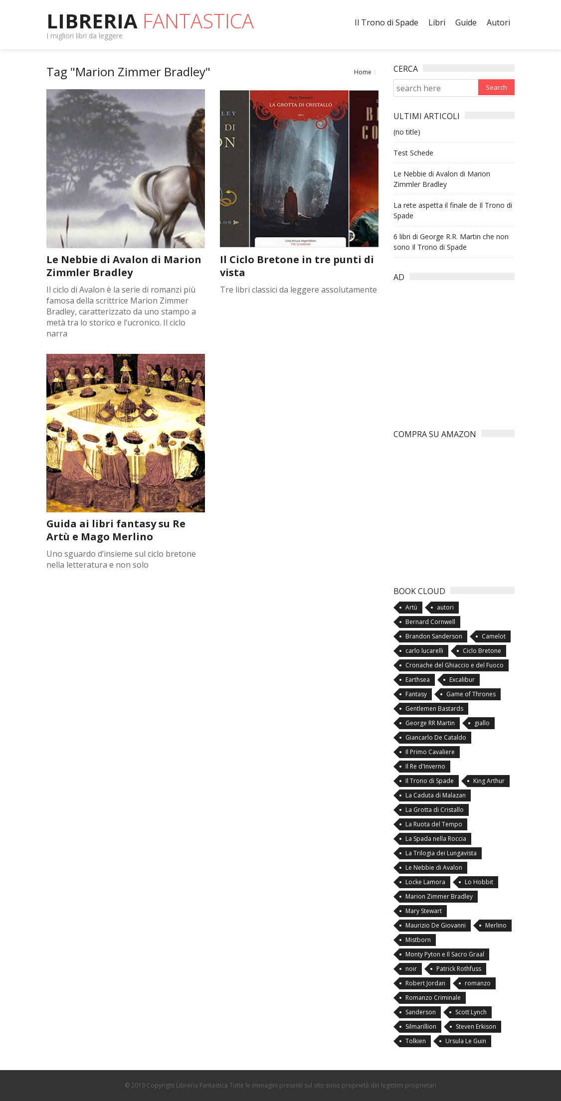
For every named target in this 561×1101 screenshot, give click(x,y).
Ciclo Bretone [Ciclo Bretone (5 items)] (482, 650)
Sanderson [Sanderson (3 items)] (420, 1012)
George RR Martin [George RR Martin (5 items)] (430, 723)
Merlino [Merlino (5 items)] (496, 925)
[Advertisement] (468, 350)
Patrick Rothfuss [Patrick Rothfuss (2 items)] (458, 968)
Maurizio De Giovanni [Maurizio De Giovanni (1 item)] (435, 925)
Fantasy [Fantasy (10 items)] (416, 694)
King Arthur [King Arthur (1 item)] (489, 781)
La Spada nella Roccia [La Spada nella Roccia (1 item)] (435, 838)
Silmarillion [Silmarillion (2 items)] (420, 1026)
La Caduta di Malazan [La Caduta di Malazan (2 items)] (435, 795)
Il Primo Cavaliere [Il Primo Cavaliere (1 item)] (430, 752)
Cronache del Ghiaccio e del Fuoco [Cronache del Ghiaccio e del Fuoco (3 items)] (454, 665)
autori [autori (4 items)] (445, 607)
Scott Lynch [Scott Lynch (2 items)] (471, 1012)
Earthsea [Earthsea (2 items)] (417, 679)
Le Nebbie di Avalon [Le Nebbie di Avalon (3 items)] (433, 867)
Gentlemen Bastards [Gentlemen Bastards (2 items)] (434, 708)
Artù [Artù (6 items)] (411, 607)
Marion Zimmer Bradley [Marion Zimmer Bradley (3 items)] (439, 896)
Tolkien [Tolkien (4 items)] (415, 1041)
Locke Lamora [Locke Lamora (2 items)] (425, 882)
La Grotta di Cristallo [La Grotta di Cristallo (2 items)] (434, 809)
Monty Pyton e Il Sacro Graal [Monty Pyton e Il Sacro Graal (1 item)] (444, 954)
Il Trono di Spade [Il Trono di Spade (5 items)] (429, 781)
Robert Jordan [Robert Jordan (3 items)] (425, 983)
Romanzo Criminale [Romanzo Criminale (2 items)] (433, 997)
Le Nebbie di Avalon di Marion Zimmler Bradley (123, 266)
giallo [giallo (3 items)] (482, 723)
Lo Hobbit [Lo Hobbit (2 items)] (479, 882)
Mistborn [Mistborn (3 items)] (418, 940)
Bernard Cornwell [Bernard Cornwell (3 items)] (430, 622)
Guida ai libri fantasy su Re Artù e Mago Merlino (116, 530)
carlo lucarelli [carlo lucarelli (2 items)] (424, 650)
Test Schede (413, 152)
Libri (436, 22)
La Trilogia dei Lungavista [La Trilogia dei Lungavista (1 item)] (441, 853)
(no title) (406, 132)
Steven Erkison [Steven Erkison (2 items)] (476, 1026)
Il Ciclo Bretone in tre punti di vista (297, 266)
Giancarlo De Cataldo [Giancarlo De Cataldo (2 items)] (435, 737)
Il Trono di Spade (386, 22)
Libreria (150, 20)
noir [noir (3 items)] (411, 968)
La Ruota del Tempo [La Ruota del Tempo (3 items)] (433, 824)
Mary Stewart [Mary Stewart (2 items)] (423, 911)
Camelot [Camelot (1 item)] (494, 636)
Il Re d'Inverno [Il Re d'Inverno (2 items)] (425, 766)
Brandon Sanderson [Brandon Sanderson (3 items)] (433, 636)
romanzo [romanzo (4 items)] (478, 983)
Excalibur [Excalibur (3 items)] (462, 679)
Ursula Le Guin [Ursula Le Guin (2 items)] (465, 1041)
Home (363, 72)
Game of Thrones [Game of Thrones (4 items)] (471, 694)
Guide (466, 22)
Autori (498, 22)
